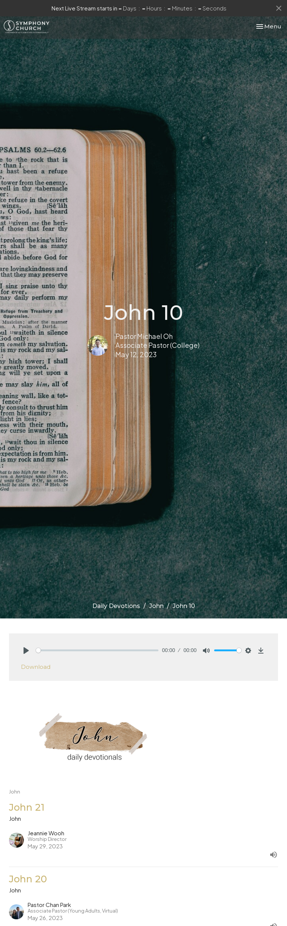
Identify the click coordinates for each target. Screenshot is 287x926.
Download (35, 666)
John (156, 605)
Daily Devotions (116, 605)
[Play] (26, 651)
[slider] (97, 650)
